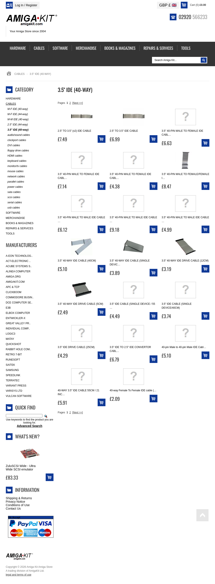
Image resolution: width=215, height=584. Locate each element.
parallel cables (15, 182)
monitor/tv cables (16, 166)
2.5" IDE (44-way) (17, 125)
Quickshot (13, 344)
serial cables (14, 202)
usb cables (13, 208)
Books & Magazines (20, 223)
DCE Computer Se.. (19, 302)
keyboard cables (16, 161)
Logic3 (10, 333)
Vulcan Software (19, 396)
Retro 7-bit (14, 354)
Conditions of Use (18, 505)
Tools (10, 233)
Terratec (13, 380)
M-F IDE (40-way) (17, 109)
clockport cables (16, 140)
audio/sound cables (18, 135)
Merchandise (15, 218)
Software (13, 212)
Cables (20, 73)
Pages (61, 102)
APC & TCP (12, 287)
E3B (8, 307)
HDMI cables (14, 156)
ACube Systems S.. (19, 266)
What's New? (27, 436)
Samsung (12, 370)
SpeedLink (13, 375)
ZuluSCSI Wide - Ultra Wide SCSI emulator (21, 467)
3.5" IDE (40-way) (17, 130)
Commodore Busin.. (20, 297)
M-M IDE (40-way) (17, 119)
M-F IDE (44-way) (17, 114)
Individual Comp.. (18, 328)
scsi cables (13, 197)
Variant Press (16, 385)
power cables (14, 187)
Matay (10, 338)
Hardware (13, 98)
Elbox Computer (18, 312)
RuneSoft (13, 359)
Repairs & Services (19, 228)
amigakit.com (15, 281)
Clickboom (13, 292)
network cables (15, 176)
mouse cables (15, 171)
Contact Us (13, 508)
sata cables (13, 192)
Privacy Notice (15, 501)
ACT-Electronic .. (18, 261)
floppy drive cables (17, 150)
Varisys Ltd (14, 390)
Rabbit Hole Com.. (18, 349)
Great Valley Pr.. (18, 323)
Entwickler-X (16, 318)
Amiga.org (13, 276)
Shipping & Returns (19, 498)
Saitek (10, 364)
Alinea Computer (18, 271)
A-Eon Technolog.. (19, 255)
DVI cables (13, 145)
